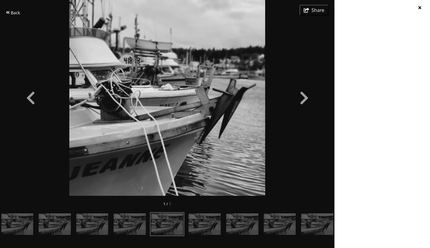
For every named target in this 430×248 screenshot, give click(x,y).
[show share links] (314, 10)
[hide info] (419, 7)
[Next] (304, 97)
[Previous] (30, 97)
